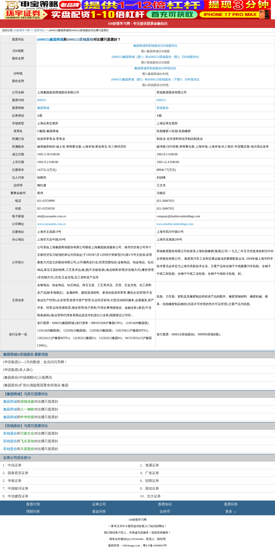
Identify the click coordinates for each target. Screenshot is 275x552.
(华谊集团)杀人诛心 (18, 370)
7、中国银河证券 (15, 488)
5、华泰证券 (12, 481)
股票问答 (231, 504)
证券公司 (99, 504)
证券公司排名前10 (17, 457)
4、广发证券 (149, 473)
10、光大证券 (150, 496)
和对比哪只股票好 (30, 401)
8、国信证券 (149, 488)
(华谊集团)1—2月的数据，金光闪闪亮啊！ (35, 362)
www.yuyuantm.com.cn (51, 224)
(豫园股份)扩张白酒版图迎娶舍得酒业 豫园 (35, 385)
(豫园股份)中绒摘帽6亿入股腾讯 (27, 377)
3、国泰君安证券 (15, 473)
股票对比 (39, 30)
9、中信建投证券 (15, 496)
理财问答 (33, 511)
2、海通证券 (149, 465)
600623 (161, 100)
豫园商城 (43, 107)
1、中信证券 (12, 465)
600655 (41, 100)
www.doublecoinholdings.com (175, 224)
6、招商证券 (149, 481)
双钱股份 (163, 107)
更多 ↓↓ (231, 511)
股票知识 (165, 504)
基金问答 (99, 511)
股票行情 (33, 504)
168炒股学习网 (119, 23)
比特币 (165, 511)
